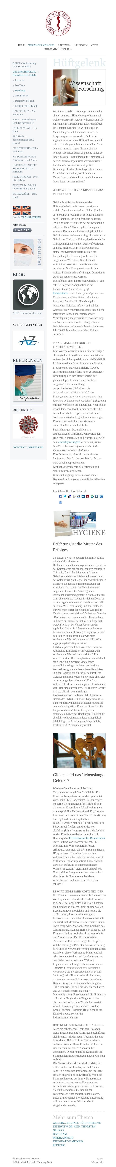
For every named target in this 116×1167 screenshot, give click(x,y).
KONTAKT (59, 1145)
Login (100, 1158)
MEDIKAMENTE (63, 1137)
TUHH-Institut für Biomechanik (87, 838)
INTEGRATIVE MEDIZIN (68, 1141)
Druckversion (22, 1158)
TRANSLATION (30, 217)
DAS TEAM (60, 1134)
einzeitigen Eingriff (69, 442)
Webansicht (97, 1162)
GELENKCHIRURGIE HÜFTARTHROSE (77, 1122)
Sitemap (36, 1158)
